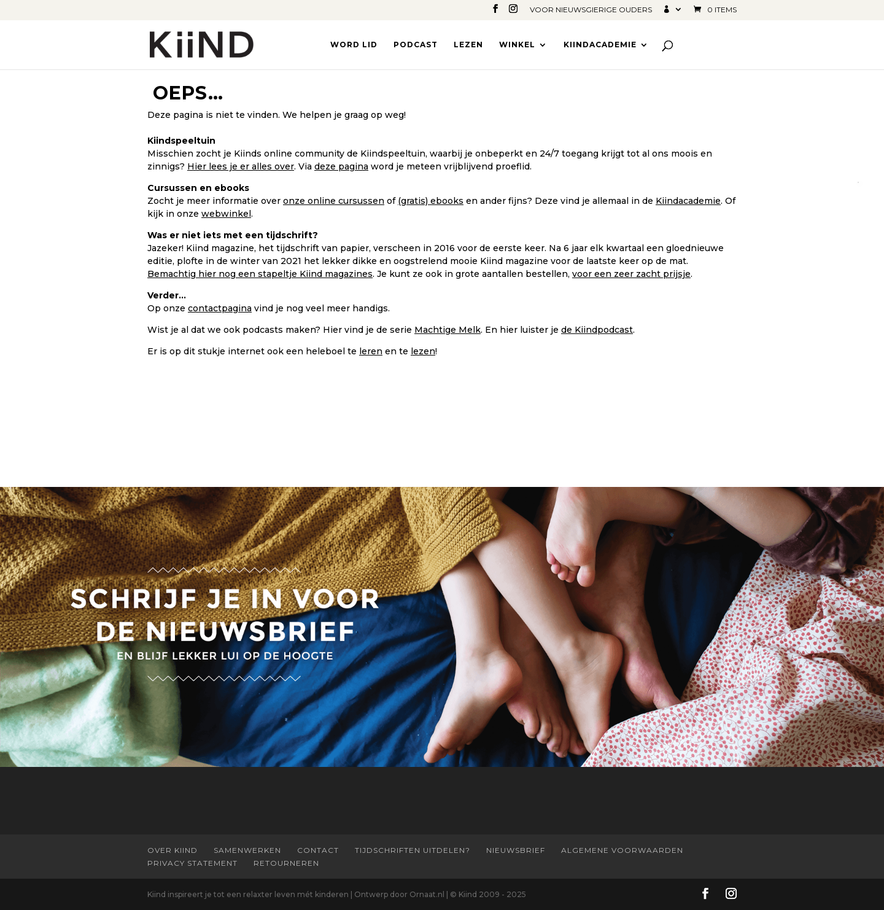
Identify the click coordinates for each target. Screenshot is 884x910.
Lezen (468, 45)
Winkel (517, 45)
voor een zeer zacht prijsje (631, 273)
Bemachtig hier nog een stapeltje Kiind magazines (260, 273)
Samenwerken (247, 850)
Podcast (416, 45)
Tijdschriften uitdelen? (412, 850)
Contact (318, 850)
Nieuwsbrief (515, 850)
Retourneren (286, 863)
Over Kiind (172, 850)
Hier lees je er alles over (240, 166)
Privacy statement (192, 863)
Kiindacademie (600, 45)
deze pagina (341, 166)
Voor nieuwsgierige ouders (591, 10)
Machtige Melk (447, 329)
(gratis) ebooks (430, 200)
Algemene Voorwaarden (622, 850)
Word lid (354, 45)
